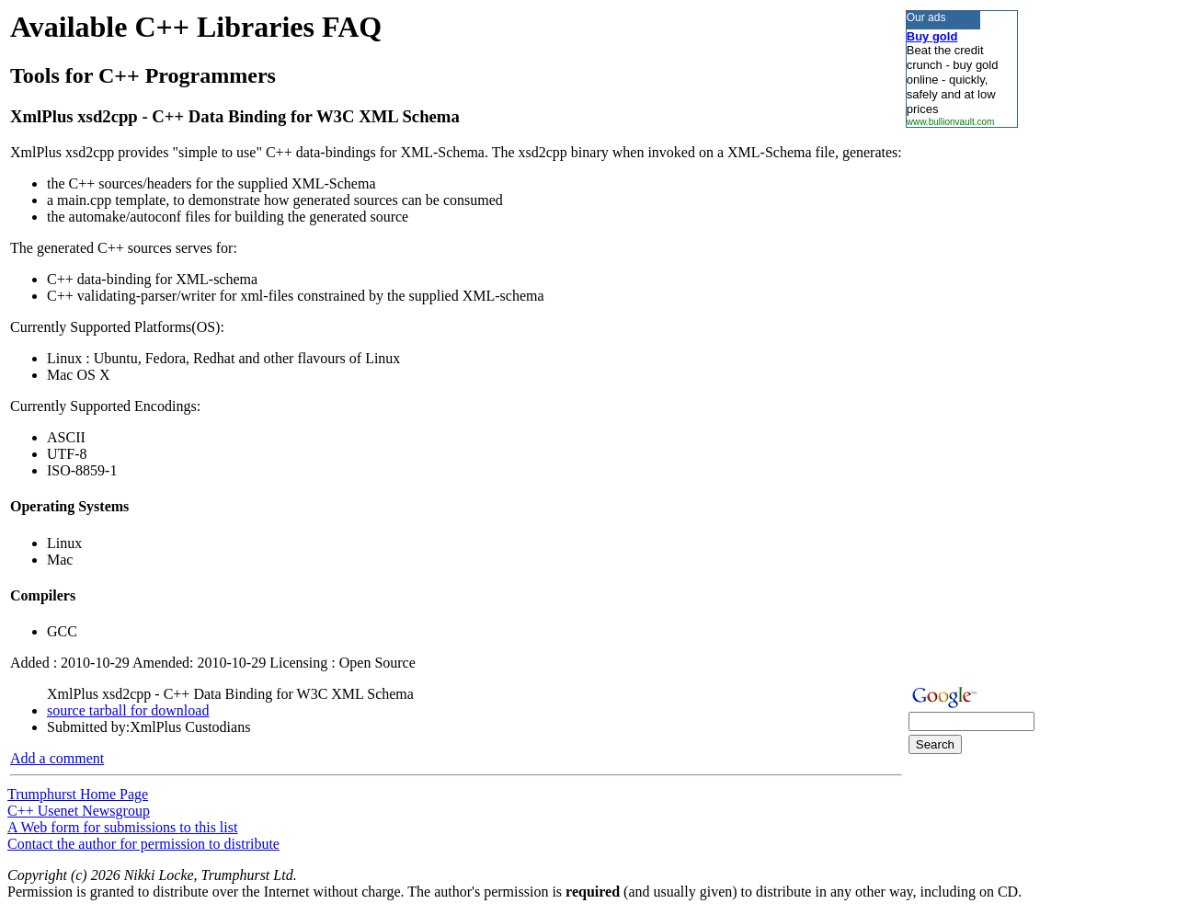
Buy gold (932, 36)
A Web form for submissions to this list (122, 827)
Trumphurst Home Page (77, 794)
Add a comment (57, 758)
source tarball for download (128, 710)
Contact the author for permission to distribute (143, 844)
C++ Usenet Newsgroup (78, 810)
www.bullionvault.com (951, 122)
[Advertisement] (961, 404)
